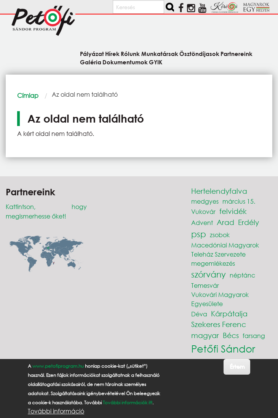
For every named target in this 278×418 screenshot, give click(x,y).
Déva (199, 314)
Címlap (27, 95)
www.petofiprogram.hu (58, 366)
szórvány (208, 274)
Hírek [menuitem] (112, 53)
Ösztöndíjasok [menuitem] (199, 53)
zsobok (220, 235)
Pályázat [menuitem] (92, 53)
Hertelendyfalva (219, 191)
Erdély (248, 222)
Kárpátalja (229, 313)
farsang (254, 336)
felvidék (233, 211)
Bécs (231, 335)
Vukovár (203, 211)
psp (198, 234)
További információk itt (127, 402)
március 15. (238, 201)
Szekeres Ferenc (218, 324)
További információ (56, 411)
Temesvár (205, 285)
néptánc (242, 275)
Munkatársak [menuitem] (159, 53)
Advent (202, 223)
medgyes (205, 201)
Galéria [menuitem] (90, 62)
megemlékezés (213, 263)
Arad (225, 222)
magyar (205, 335)
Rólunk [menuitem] (130, 53)
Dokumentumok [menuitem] (125, 62)
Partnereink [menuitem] (236, 53)
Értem (237, 366)
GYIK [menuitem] (155, 62)
